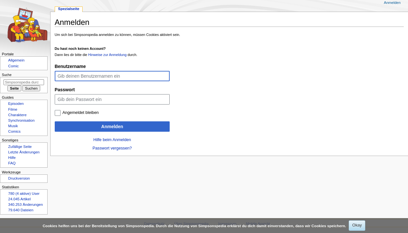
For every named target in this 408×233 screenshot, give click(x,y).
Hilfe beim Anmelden (112, 140)
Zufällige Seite (20, 147)
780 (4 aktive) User (24, 193)
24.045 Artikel (19, 199)
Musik (13, 126)
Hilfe (12, 158)
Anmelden (112, 126)
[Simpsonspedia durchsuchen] (24, 82)
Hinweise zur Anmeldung (107, 55)
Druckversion (19, 178)
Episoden (16, 103)
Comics (14, 131)
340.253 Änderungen (25, 204)
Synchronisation (21, 120)
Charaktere (17, 115)
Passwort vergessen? (112, 148)
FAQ (12, 163)
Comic (13, 66)
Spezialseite (68, 9)
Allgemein (16, 60)
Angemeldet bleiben (80, 112)
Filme (12, 109)
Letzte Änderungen (24, 152)
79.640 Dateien (20, 210)
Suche (7, 75)
